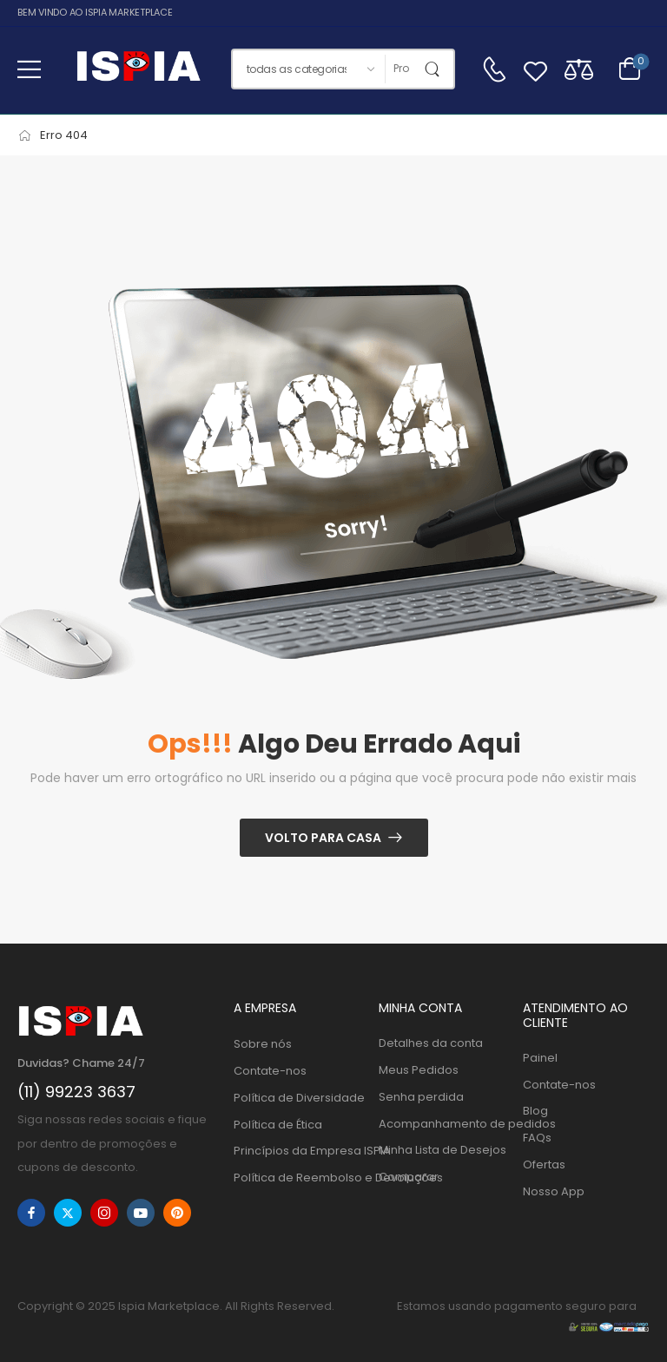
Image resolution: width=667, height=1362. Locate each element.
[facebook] (31, 1213)
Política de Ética (278, 1124)
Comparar (409, 1176)
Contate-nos (270, 1071)
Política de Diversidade (297, 1097)
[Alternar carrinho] (629, 68)
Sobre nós (263, 1044)
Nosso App (553, 1191)
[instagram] (104, 1213)
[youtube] (141, 1213)
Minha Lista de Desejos (442, 1150)
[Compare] (579, 69)
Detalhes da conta (431, 1043)
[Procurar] (401, 69)
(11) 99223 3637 (76, 1091)
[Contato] (494, 69)
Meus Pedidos (419, 1070)
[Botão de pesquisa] (436, 69)
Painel (540, 1057)
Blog (535, 1110)
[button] (29, 69)
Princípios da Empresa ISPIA (297, 1150)
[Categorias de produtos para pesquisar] (308, 69)
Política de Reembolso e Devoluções (297, 1177)
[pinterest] (177, 1213)
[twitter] (68, 1213)
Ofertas (544, 1164)
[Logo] (138, 68)
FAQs (537, 1137)
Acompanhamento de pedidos (442, 1123)
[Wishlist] (535, 69)
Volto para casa (323, 837)
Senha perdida (421, 1097)
